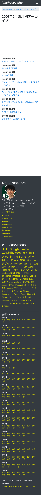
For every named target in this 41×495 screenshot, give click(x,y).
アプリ (16, 288)
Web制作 (8, 253)
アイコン (15, 300)
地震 (24, 297)
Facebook (7, 218)
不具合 (33, 285)
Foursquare (7, 236)
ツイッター (6, 291)
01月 (3, 320)
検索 (22, 260)
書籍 (3, 288)
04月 (13, 320)
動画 (18, 273)
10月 (3, 322)
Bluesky (6, 221)
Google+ (9, 288)
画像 (26, 276)
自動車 (15, 279)
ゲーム (19, 291)
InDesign (16, 294)
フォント (7, 256)
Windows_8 (6, 300)
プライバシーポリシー (25, 486)
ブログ (19, 266)
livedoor (11, 266)
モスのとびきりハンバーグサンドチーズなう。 (20, 61)
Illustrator (6, 276)
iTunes (23, 294)
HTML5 (26, 303)
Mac (29, 294)
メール (26, 285)
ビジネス (25, 269)
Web (33, 294)
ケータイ (6, 279)
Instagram (7, 227)
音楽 (33, 282)
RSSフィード (8, 486)
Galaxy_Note (6, 294)
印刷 (31, 253)
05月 (18, 320)
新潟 (18, 253)
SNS (15, 263)
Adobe (5, 260)
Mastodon (7, 224)
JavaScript (29, 266)
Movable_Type (26, 279)
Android (10, 282)
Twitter (6, 215)
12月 (13, 330)
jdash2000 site (12, 2)
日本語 (34, 269)
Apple (16, 282)
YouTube (23, 263)
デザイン (7, 263)
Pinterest (6, 233)
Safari (22, 300)
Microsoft (19, 285)
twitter (25, 249)
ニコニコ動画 (8, 273)
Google (14, 249)
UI (21, 282)
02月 (8, 320)
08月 (29, 328)
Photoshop (17, 276)
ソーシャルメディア (28, 288)
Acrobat (19, 303)
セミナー (5, 303)
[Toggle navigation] (36, 3)
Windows (32, 260)
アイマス (26, 282)
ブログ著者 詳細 (8, 212)
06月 (23, 320)
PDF (31, 263)
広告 (36, 263)
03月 (13, 328)
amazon (5, 285)
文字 (13, 291)
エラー (33, 303)
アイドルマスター (23, 256)
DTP (5, 249)
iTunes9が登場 (7, 75)
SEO (4, 282)
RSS (29, 297)
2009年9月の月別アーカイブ (26, 9)
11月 (8, 322)
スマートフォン (15, 297)
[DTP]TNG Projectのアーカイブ (14, 119)
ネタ (25, 253)
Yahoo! (33, 276)
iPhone (15, 260)
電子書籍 (5, 306)
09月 (34, 320)
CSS (4, 266)
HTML (11, 285)
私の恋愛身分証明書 (9, 68)
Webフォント (31, 300)
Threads (6, 230)
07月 (29, 320)
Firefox (25, 273)
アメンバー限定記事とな (11, 112)
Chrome (26, 291)
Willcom (5, 297)
